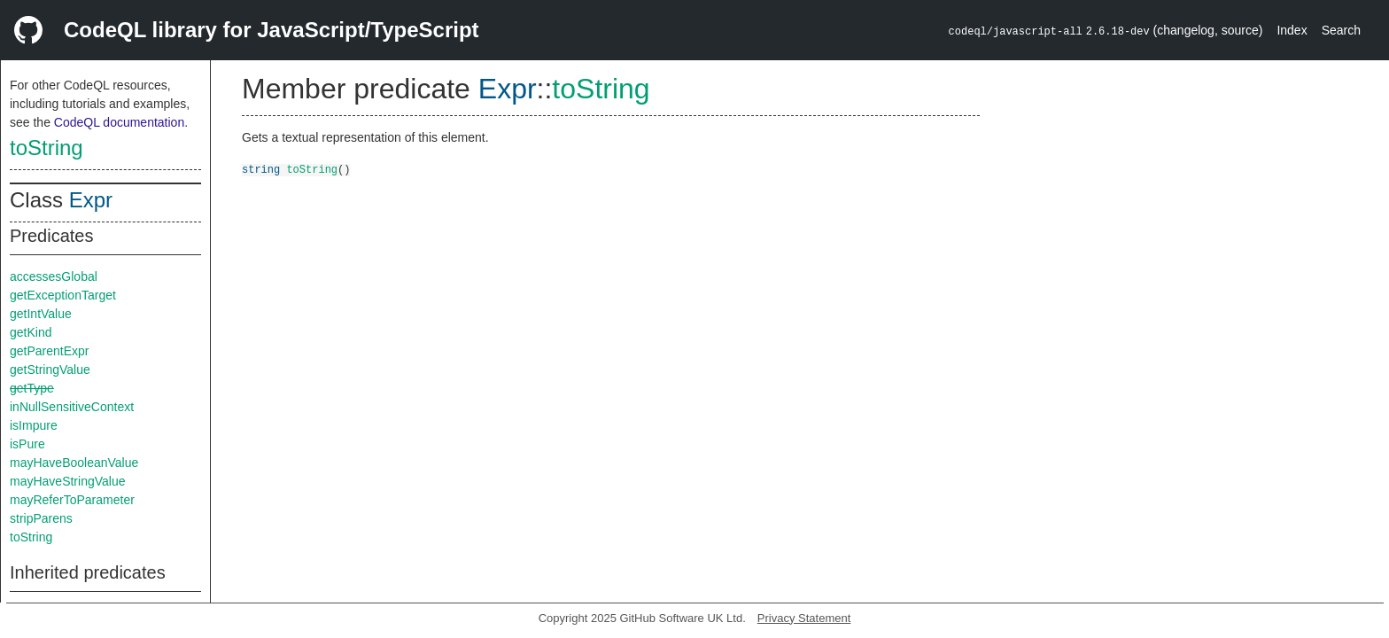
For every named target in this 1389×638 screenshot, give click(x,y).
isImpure (34, 425)
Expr (91, 200)
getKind (30, 332)
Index (1291, 30)
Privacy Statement (804, 618)
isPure (27, 444)
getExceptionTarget (63, 295)
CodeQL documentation (119, 122)
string (261, 168)
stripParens (41, 518)
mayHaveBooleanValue (74, 462)
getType (32, 388)
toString (46, 148)
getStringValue (50, 369)
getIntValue (41, 314)
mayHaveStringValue (67, 481)
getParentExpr (49, 351)
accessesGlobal (53, 276)
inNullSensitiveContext (72, 407)
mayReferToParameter (72, 500)
